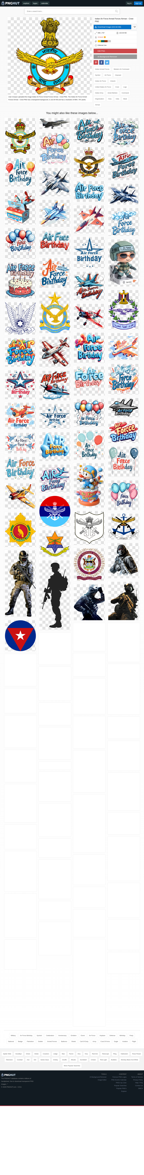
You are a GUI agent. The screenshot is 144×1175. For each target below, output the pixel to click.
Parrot (71, 1088)
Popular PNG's (121, 1123)
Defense (112, 1035)
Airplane (102, 1035)
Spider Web (7, 1088)
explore (26, 3)
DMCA (140, 1123)
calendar (44, 3)
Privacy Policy (138, 1114)
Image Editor (102, 1114)
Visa (86, 1088)
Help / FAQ (139, 1117)
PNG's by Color (121, 1117)
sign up (138, 3)
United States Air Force (103, 87)
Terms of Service (137, 1111)
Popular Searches (120, 1120)
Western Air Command (121, 69)
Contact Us (139, 1120)
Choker (93, 1094)
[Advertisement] (72, 1064)
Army (94, 1041)
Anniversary (62, 1035)
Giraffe (64, 1094)
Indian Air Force (100, 81)
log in (129, 3)
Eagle (116, 1041)
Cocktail (20, 1094)
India (117, 99)
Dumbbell (83, 1094)
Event (83, 1035)
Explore (123, 1126)
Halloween (124, 1088)
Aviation (125, 1041)
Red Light (103, 1094)
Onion (28, 1088)
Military (13, 1035)
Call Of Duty (84, 1041)
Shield (73, 1041)
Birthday (122, 1035)
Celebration (50, 1035)
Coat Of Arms (105, 1041)
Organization (99, 99)
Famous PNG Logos (119, 1111)
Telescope (105, 1088)
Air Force (108, 75)
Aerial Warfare (112, 93)
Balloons (64, 1041)
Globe (36, 1088)
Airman (97, 105)
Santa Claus (44, 1094)
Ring (114, 1088)
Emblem (73, 1035)
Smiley (55, 1094)
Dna (79, 1088)
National (11, 1041)
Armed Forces (52, 1041)
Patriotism (30, 1041)
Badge (20, 1041)
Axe (28, 1094)
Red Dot (95, 1088)
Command (125, 93)
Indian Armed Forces (102, 69)
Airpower (118, 75)
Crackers (46, 1088)
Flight (134, 1041)
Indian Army (99, 93)
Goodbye (18, 1088)
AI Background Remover (107, 57)
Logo (125, 87)
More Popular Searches (72, 1100)
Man (63, 1088)
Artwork (113, 81)
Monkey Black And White (129, 1094)
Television (9, 1094)
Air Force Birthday (26, 1035)
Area (109, 99)
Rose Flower (136, 1088)
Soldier (40, 1041)
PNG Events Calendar (118, 1114)
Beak (125, 99)
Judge (55, 1088)
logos (35, 3)
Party (131, 1035)
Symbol (97, 75)
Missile (73, 1094)
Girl (35, 1094)
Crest (117, 87)
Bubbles (114, 1094)
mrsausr (100, 37)
